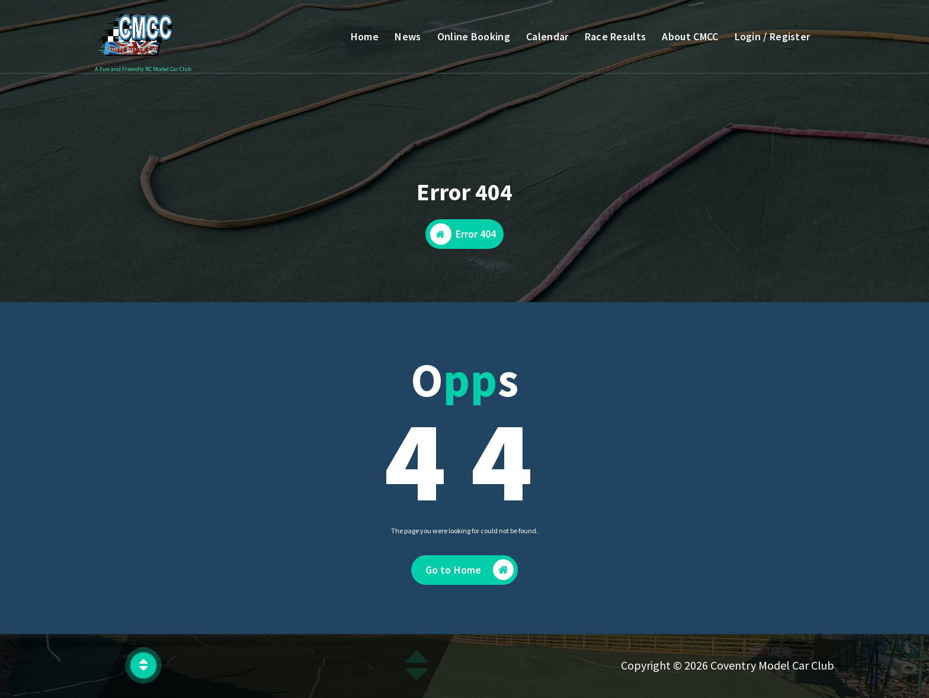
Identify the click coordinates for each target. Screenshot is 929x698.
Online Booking (473, 36)
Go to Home (469, 571)
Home (365, 36)
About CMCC (690, 36)
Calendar (547, 36)
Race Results (615, 36)
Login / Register (773, 36)
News (408, 36)
